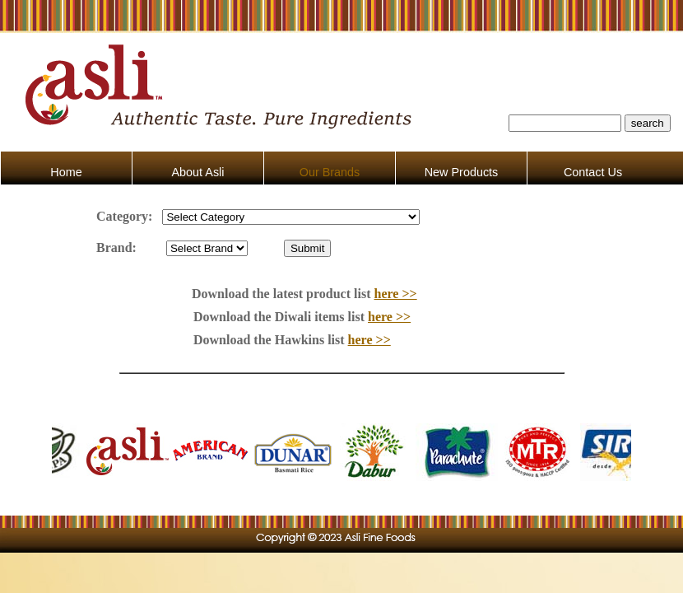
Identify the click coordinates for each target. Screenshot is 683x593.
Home (65, 172)
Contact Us (593, 172)
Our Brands (330, 172)
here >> (395, 294)
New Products (462, 172)
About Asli (198, 172)
